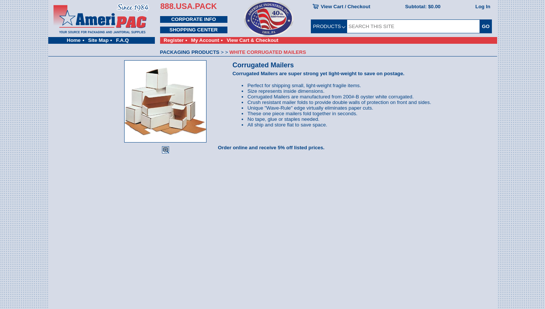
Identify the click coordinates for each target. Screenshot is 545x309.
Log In (482, 6)
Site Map (98, 40)
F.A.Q (122, 40)
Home (74, 40)
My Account (205, 40)
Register (174, 40)
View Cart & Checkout (252, 40)
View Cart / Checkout (345, 6)
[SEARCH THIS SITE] (413, 26)
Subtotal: (423, 6)
